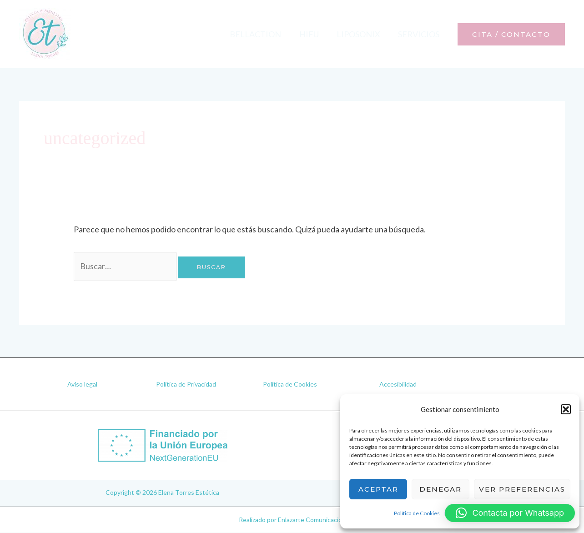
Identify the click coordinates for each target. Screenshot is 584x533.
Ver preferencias (522, 489)
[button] (565, 409)
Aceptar (378, 489)
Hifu (312, 34)
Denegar (440, 489)
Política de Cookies (417, 513)
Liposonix (361, 34)
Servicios (419, 34)
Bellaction (261, 34)
